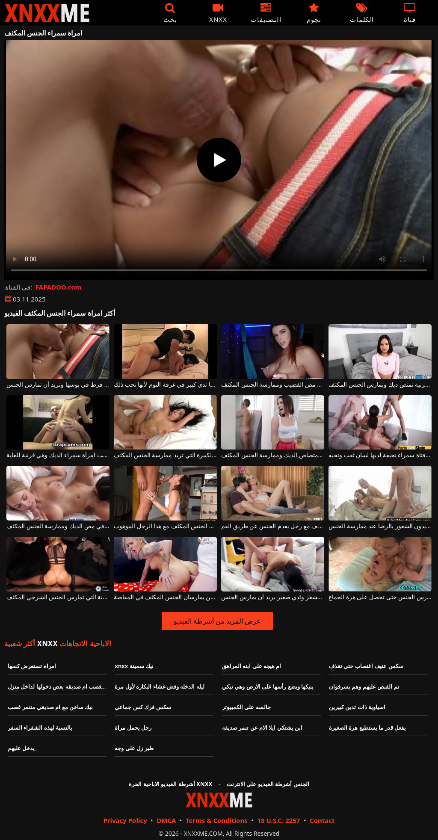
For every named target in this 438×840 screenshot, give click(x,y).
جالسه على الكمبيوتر (246, 707)
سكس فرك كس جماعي (143, 707)
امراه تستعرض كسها (32, 666)
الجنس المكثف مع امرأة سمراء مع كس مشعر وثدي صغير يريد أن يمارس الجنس (272, 597)
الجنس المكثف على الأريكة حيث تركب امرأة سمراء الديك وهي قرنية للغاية (58, 455)
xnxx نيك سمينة (134, 666)
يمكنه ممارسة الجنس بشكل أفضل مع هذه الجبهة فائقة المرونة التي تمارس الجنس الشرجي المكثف (58, 597)
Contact (322, 820)
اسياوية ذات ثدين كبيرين (357, 707)
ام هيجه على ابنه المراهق (251, 666)
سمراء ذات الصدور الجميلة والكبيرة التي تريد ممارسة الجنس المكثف (165, 455)
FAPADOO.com (58, 287)
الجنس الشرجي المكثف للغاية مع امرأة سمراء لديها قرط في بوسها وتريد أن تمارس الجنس (58, 384)
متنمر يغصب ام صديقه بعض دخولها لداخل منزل (63, 686)
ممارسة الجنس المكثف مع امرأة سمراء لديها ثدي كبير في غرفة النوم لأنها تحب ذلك (165, 384)
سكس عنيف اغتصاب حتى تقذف (366, 666)
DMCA (166, 820)
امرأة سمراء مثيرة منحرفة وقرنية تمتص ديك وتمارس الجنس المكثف (380, 384)
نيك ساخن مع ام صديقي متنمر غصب (50, 707)
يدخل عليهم (21, 748)
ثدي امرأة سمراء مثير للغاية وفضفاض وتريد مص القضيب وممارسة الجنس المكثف (272, 384)
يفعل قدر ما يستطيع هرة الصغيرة (367, 727)
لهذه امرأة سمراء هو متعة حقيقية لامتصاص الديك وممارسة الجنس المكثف (272, 455)
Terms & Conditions (217, 820)
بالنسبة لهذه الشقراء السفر (40, 727)
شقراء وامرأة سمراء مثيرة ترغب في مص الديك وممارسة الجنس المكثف (58, 526)
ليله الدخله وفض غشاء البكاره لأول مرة (159, 686)
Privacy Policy (125, 820)
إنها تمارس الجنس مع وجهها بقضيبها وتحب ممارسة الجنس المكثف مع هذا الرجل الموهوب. (165, 526)
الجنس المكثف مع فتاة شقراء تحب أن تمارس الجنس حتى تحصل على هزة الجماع (380, 597)
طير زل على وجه (134, 748)
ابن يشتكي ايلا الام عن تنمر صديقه (262, 727)
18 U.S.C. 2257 (278, 820)
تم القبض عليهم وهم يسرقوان (364, 686)
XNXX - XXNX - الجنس (47, 13)
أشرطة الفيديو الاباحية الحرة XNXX (170, 784)
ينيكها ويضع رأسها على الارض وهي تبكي (268, 686)
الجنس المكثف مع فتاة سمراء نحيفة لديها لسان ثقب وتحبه (380, 455)
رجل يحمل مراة (133, 727)
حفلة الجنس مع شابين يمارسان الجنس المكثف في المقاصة (165, 597)
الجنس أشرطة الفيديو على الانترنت (268, 784)
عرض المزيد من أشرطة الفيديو (217, 621)
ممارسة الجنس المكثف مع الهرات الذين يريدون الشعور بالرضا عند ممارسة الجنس (380, 526)
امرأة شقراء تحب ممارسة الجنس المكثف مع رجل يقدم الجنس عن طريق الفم (272, 526)
